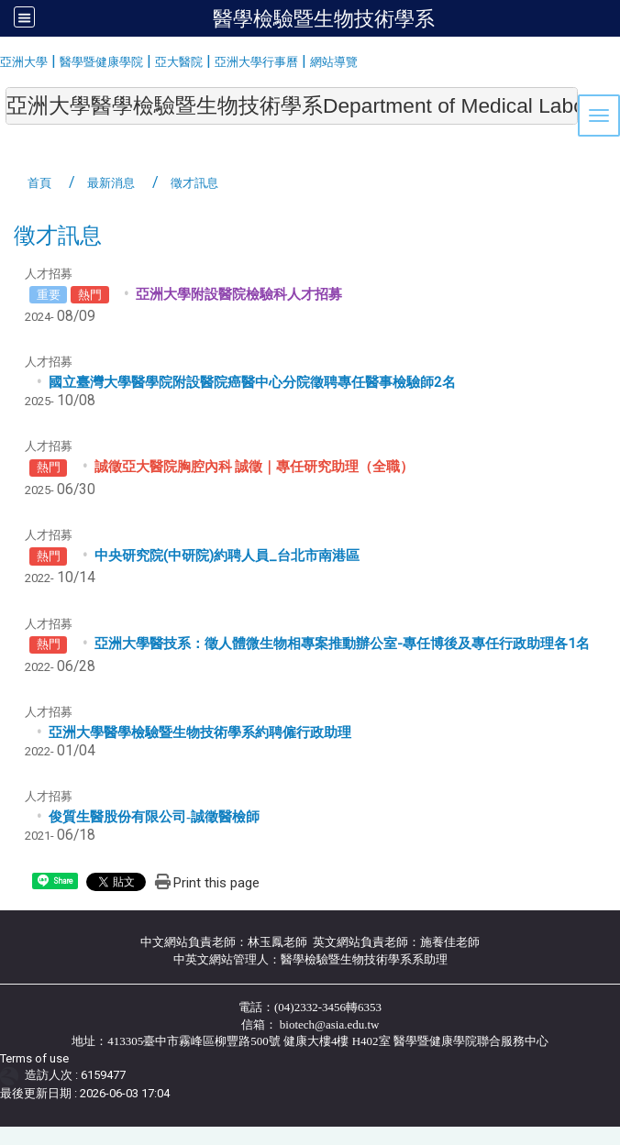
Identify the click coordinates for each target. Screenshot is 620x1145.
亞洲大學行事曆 (256, 62)
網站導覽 (334, 62)
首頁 (39, 183)
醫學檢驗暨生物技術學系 (324, 18)
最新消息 (111, 183)
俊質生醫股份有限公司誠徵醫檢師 (154, 817)
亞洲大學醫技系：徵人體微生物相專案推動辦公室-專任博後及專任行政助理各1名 (342, 643)
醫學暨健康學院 (101, 62)
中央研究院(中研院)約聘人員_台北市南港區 (227, 555)
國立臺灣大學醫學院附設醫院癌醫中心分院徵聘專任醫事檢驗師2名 (252, 382)
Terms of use (34, 1058)
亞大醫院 (179, 62)
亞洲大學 (24, 62)
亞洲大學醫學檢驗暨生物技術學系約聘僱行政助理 (200, 732)
